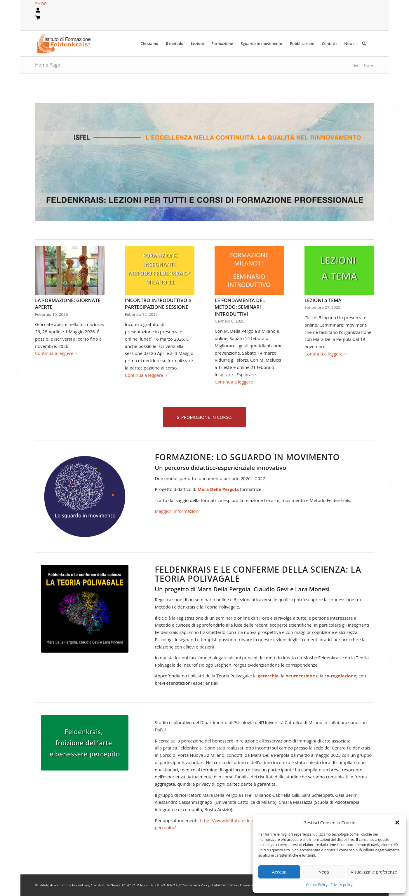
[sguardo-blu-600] (84, 496)
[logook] (68, 43)
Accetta (279, 871)
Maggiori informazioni (177, 511)
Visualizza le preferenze (374, 871)
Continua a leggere (57, 353)
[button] (397, 822)
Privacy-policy (341, 884)
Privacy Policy (199, 885)
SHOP (41, 3)
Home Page (47, 65)
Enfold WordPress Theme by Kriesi (238, 885)
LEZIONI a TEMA (322, 300)
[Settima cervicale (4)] (84, 743)
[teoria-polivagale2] (84, 609)
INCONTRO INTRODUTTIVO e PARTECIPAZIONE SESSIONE (158, 303)
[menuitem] (149, 43)
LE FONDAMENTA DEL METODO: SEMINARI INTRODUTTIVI (240, 307)
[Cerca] (364, 43)
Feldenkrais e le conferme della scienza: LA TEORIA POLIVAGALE (258, 574)
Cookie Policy (316, 884)
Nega (324, 871)
